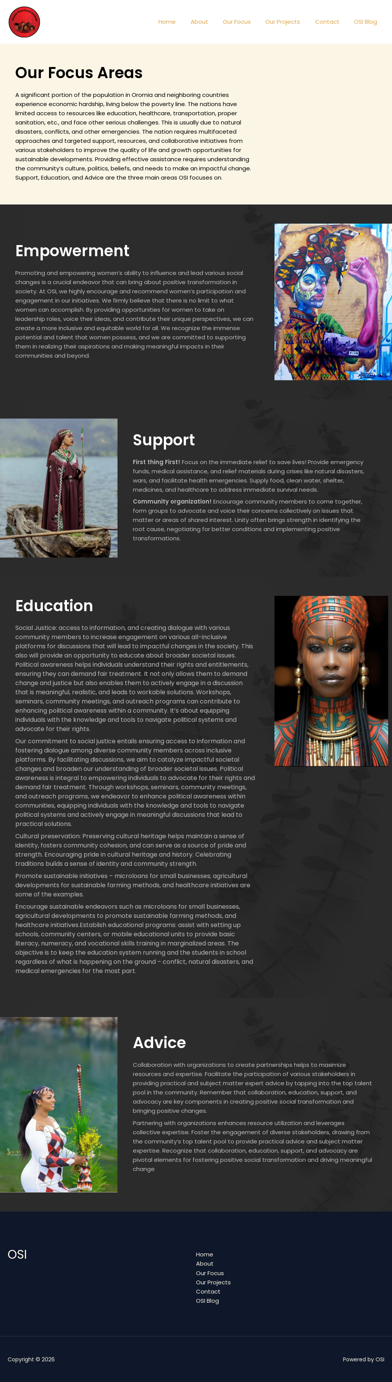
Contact (332, 22)
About (213, 22)
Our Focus (248, 22)
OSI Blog (367, 22)
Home (184, 22)
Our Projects (290, 22)
